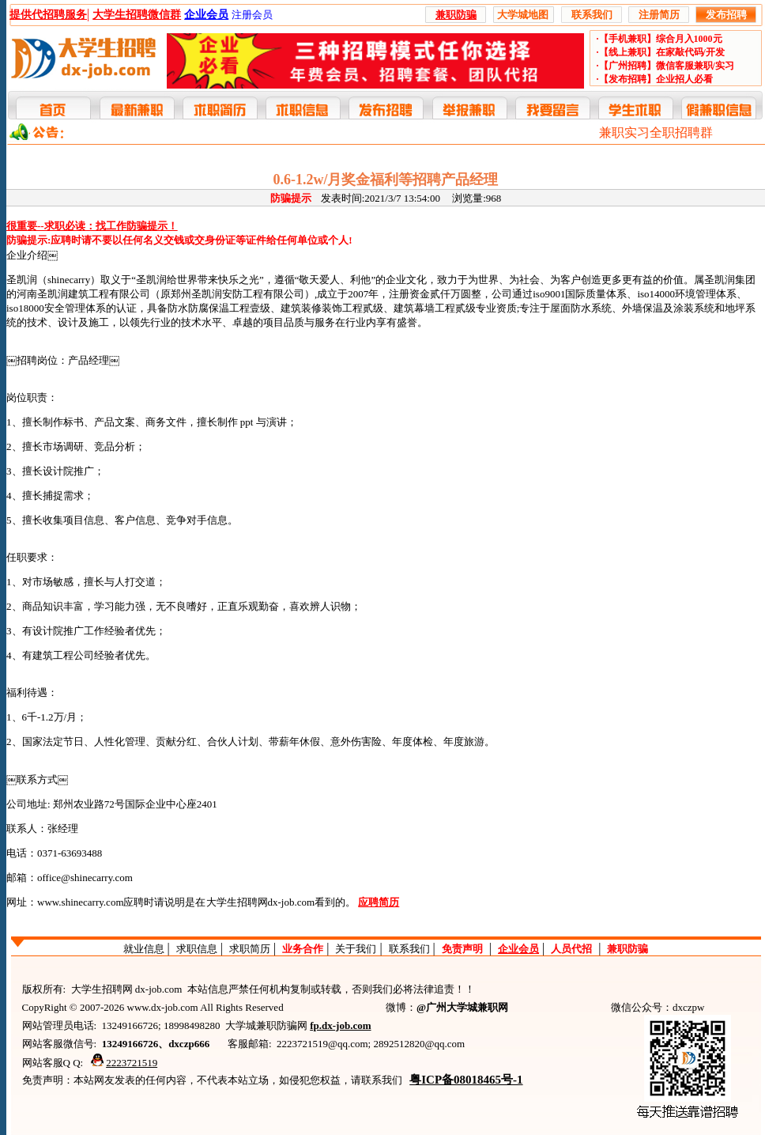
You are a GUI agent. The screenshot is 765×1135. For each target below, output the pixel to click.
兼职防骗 (627, 949)
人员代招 (571, 949)
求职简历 (249, 949)
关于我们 (355, 949)
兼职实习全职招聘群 (656, 132)
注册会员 (252, 15)
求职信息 (196, 949)
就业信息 (143, 949)
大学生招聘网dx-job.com (260, 902)
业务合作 (302, 949)
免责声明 (462, 949)
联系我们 (409, 949)
